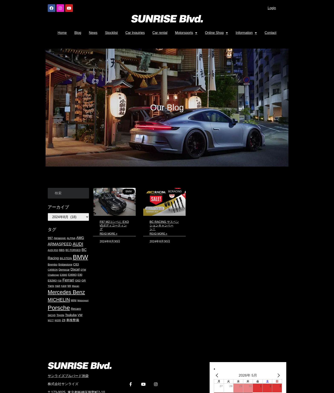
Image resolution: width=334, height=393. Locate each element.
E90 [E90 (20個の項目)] (80, 274)
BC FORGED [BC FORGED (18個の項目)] (73, 250)
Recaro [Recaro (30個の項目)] (76, 308)
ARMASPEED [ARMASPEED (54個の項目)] (60, 244)
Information (246, 33)
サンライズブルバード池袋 (68, 376)
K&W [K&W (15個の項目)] (63, 286)
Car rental (160, 33)
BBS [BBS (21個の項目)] (62, 250)
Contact (270, 33)
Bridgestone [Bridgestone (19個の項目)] (65, 264)
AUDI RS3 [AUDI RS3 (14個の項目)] (53, 250)
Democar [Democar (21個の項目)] (64, 269)
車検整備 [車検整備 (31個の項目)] (72, 320)
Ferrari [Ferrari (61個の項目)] (68, 280)
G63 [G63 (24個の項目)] (78, 280)
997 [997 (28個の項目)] (50, 238)
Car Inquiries (135, 33)
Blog (77, 33)
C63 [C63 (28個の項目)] (76, 264)
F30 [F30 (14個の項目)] (59, 280)
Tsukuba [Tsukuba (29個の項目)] (71, 315)
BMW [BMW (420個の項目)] (80, 257)
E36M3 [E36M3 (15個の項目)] (63, 275)
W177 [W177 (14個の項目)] (51, 320)
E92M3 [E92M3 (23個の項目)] (52, 280)
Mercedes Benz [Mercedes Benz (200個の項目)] (66, 292)
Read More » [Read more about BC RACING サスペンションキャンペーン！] (158, 233)
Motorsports (186, 33)
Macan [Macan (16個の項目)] (75, 286)
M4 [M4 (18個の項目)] (69, 285)
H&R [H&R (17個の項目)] (57, 285)
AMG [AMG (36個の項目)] (80, 238)
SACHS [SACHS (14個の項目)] (52, 315)
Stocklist (111, 33)
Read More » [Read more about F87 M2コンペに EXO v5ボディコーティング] (108, 233)
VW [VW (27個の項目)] (80, 315)
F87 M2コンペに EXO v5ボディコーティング (114, 225)
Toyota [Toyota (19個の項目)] (60, 315)
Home (62, 33)
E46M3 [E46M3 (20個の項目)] (72, 274)
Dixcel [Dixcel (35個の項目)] (75, 269)
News (93, 33)
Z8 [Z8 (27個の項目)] (63, 320)
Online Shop (216, 33)
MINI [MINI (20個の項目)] (73, 300)
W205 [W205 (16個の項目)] (58, 320)
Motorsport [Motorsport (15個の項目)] (82, 300)
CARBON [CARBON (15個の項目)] (53, 269)
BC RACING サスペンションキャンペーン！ (164, 225)
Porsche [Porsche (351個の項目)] (59, 307)
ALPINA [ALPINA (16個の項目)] (71, 238)
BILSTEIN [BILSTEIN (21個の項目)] (66, 258)
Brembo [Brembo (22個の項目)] (53, 264)
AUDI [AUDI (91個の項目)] (78, 243)
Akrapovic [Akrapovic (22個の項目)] (60, 238)
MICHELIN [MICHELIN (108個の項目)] (59, 299)
